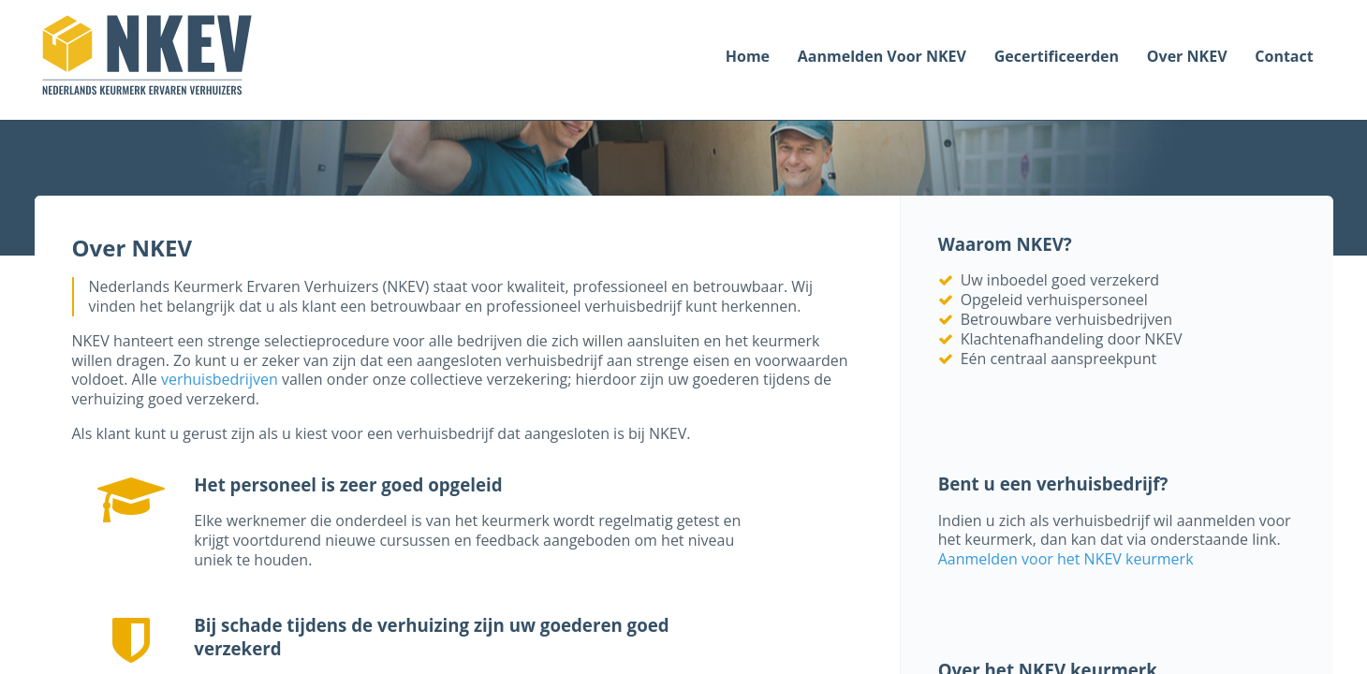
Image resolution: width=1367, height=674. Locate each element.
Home (748, 56)
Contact (1284, 56)
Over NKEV (1187, 56)
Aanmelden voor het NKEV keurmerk (1066, 559)
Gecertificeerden (1056, 56)
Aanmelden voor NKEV (882, 56)
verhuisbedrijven (219, 379)
